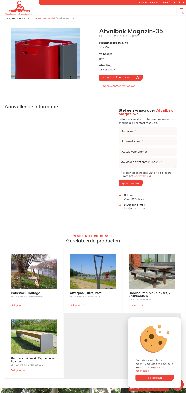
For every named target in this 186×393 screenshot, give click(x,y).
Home (37, 18)
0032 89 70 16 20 (134, 198)
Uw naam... (128, 131)
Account (143, 2)
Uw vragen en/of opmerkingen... (141, 162)
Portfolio (154, 2)
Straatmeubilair (48, 18)
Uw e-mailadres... (132, 141)
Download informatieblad (121, 77)
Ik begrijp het (155, 377)
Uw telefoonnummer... (134, 152)
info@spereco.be (134, 208)
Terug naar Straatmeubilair (17, 18)
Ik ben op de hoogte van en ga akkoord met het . (147, 174)
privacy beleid (142, 176)
